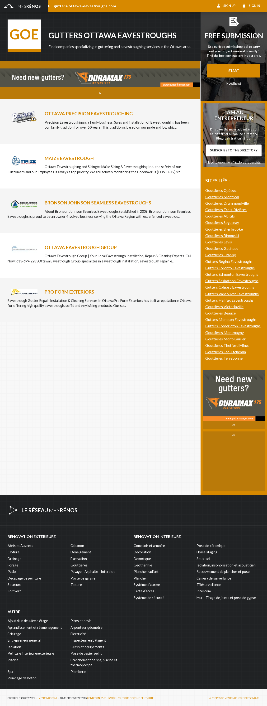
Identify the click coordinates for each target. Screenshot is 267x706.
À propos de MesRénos (223, 696)
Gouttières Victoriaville (224, 430)
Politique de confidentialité (135, 696)
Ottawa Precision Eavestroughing (89, 113)
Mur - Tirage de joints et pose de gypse (226, 596)
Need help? (233, 83)
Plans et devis (80, 619)
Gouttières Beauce (220, 436)
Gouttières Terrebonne (224, 481)
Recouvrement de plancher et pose (223, 570)
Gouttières (79, 563)
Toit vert (14, 590)
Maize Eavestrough (69, 158)
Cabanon (77, 544)
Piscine (13, 658)
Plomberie (78, 670)
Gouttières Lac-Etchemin (225, 475)
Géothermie (143, 563)
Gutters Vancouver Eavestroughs (232, 417)
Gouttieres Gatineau (221, 372)
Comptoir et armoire (149, 544)
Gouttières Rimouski (222, 359)
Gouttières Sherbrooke (224, 352)
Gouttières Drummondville (227, 326)
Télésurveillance (209, 583)
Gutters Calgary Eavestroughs (229, 410)
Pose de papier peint (86, 652)
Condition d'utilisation (102, 696)
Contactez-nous (249, 696)
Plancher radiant (146, 570)
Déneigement (80, 551)
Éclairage (14, 632)
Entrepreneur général (24, 639)
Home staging (207, 551)
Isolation (14, 645)
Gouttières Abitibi (220, 339)
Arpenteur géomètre (86, 626)
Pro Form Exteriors (69, 292)
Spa (10, 670)
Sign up (229, 6)
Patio (12, 570)
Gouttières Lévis (218, 365)
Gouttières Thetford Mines (227, 469)
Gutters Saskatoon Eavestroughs (231, 404)
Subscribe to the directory (234, 212)
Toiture (76, 583)
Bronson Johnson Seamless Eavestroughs (98, 202)
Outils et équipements (87, 645)
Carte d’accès (144, 590)
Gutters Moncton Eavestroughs (231, 443)
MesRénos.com (47, 696)
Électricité (78, 632)
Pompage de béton (22, 676)
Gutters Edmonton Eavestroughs (231, 398)
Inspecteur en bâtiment (88, 639)
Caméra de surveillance (214, 577)
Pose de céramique (211, 544)
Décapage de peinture (24, 577)
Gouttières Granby (220, 378)
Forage (13, 563)
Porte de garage (82, 577)
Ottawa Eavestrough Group (81, 247)
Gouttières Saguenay (222, 346)
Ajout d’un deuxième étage (28, 619)
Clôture (13, 551)
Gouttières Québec (221, 314)
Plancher (140, 577)
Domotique (142, 557)
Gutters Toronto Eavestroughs (230, 391)
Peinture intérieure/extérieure (31, 652)
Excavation (78, 557)
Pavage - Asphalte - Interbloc (92, 570)
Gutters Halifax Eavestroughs (229, 423)
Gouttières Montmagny (224, 456)
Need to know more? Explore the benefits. (234, 224)
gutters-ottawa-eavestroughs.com (85, 6)
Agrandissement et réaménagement (35, 626)
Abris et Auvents (20, 544)
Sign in (254, 6)
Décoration (142, 551)
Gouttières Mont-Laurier (225, 462)
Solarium (14, 583)
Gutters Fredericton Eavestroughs (233, 449)
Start (233, 71)
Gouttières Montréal (222, 320)
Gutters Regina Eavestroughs (229, 385)
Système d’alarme (147, 583)
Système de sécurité (149, 596)
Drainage (14, 557)
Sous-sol (203, 557)
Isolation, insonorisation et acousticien (226, 563)
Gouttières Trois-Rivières (226, 333)
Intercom (204, 590)
